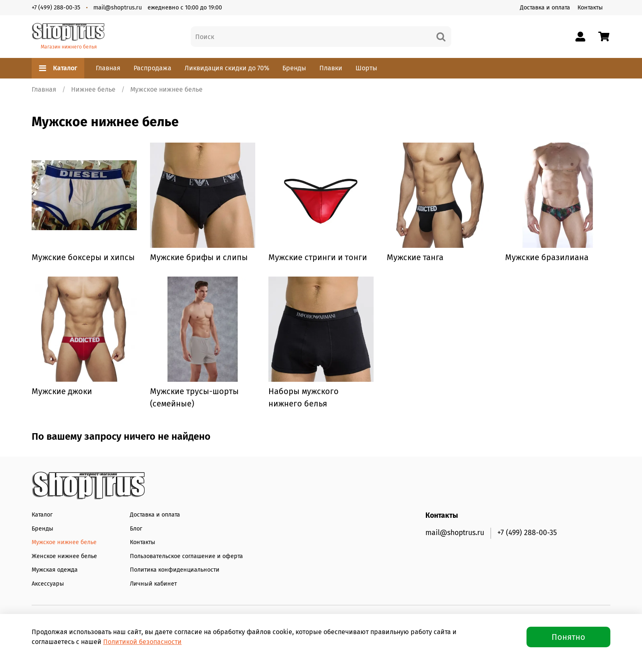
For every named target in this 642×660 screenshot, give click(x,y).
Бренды (294, 68)
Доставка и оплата (545, 7)
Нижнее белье (93, 89)
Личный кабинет (153, 583)
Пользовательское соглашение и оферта (186, 556)
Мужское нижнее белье (64, 542)
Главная (108, 68)
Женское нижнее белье (64, 556)
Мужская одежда (55, 569)
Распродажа (152, 68)
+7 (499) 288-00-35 (56, 7)
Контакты (590, 7)
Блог (136, 528)
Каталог (58, 68)
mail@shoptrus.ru (117, 7)
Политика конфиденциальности (174, 569)
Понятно (568, 637)
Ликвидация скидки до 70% (227, 68)
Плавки (330, 68)
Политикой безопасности (142, 642)
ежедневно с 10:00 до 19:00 (185, 7)
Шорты (366, 68)
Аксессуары (48, 583)
